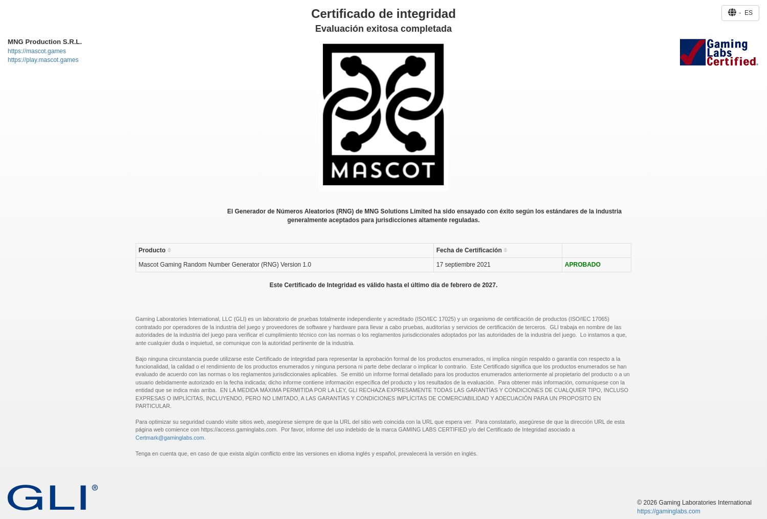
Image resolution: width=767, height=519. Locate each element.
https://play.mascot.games (43, 59)
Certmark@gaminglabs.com (170, 438)
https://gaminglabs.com (668, 511)
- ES (740, 12)
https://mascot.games (37, 51)
